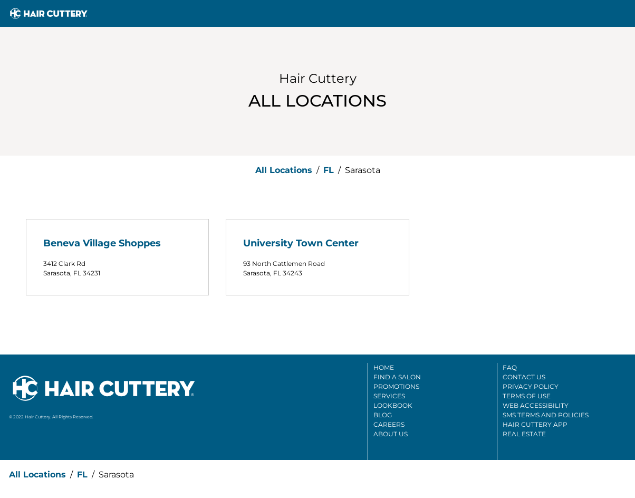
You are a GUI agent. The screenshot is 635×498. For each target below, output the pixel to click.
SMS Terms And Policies (546, 415)
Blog (382, 415)
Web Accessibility (536, 405)
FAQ (510, 367)
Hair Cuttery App (535, 424)
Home (383, 367)
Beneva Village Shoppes (102, 243)
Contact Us (524, 377)
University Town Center (301, 243)
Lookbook (392, 405)
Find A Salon (397, 377)
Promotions (396, 386)
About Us (390, 434)
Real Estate (524, 434)
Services (389, 396)
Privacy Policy (531, 386)
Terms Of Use (527, 396)
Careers (389, 424)
